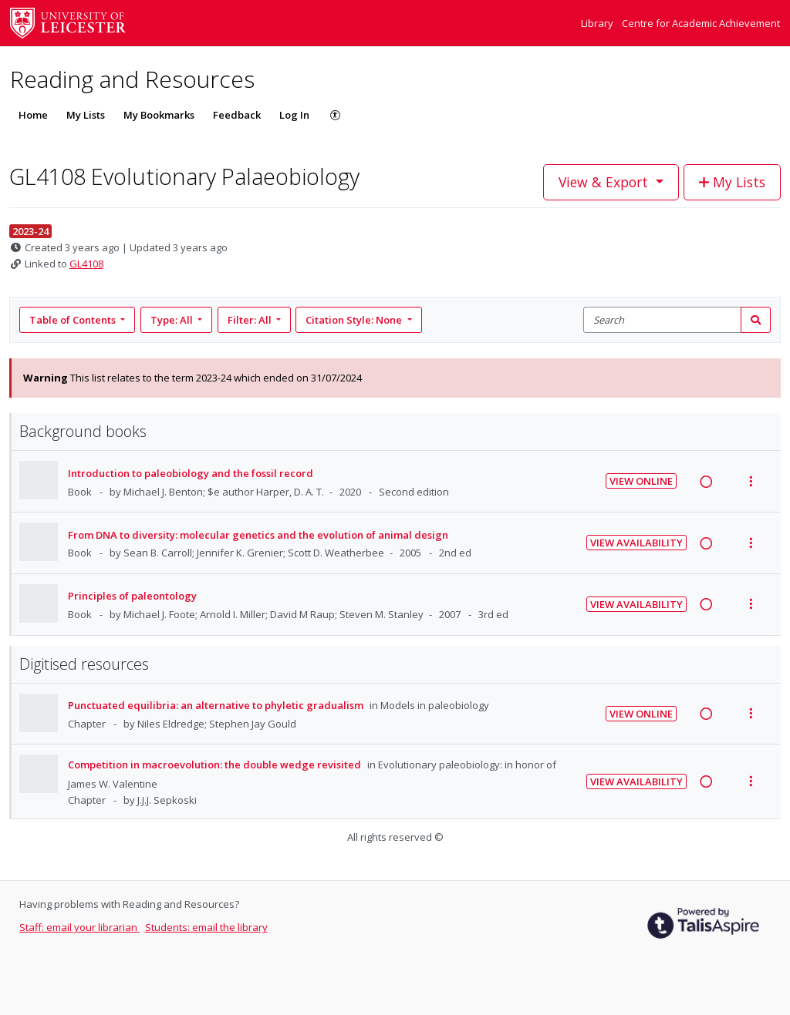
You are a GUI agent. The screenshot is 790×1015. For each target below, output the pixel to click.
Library (598, 23)
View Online (641, 481)
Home (33, 115)
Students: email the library (206, 927)
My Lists (85, 115)
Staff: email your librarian (79, 927)
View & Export (605, 182)
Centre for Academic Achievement (701, 23)
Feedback (237, 115)
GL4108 (86, 264)
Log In (294, 115)
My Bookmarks (158, 115)
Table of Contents (73, 320)
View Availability (636, 543)
